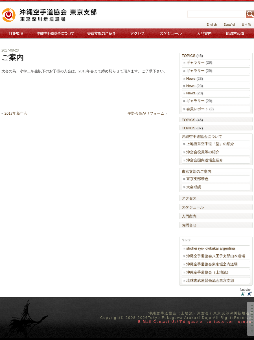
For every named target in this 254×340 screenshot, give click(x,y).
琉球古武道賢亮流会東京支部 (210, 280)
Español (229, 24)
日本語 (246, 24)
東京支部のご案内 (101, 33)
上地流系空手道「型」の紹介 (210, 144)
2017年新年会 (16, 113)
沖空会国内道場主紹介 (204, 160)
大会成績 (193, 187)
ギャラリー (195, 62)
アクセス (137, 33)
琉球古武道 (236, 33)
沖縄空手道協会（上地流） (208, 272)
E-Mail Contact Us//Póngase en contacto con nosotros (196, 322)
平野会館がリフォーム (146, 113)
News (191, 78)
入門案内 (204, 33)
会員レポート (197, 109)
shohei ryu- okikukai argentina (210, 248)
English (212, 24)
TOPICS (188, 56)
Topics (15, 33)
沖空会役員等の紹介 (202, 152)
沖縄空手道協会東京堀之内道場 (212, 264)
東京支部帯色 (197, 179)
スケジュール (171, 33)
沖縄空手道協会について (55, 33)
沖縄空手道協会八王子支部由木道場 (215, 256)
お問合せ (189, 225)
